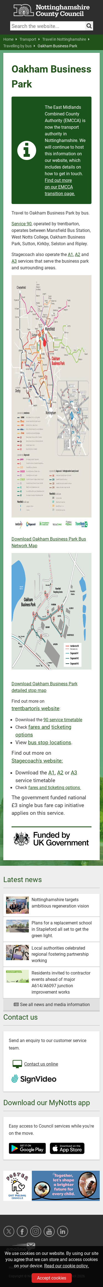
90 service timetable (62, 719)
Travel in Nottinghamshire (66, 39)
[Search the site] (89, 25)
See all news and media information (51, 1004)
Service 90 (22, 223)
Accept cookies (51, 1278)
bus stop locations (49, 742)
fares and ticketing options (54, 787)
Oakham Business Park (57, 45)
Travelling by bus (19, 45)
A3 (14, 261)
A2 (77, 254)
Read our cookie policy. (66, 1265)
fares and (39, 726)
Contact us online (35, 1064)
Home (10, 39)
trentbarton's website (35, 708)
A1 (70, 254)
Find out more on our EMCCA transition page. (60, 186)
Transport (30, 39)
